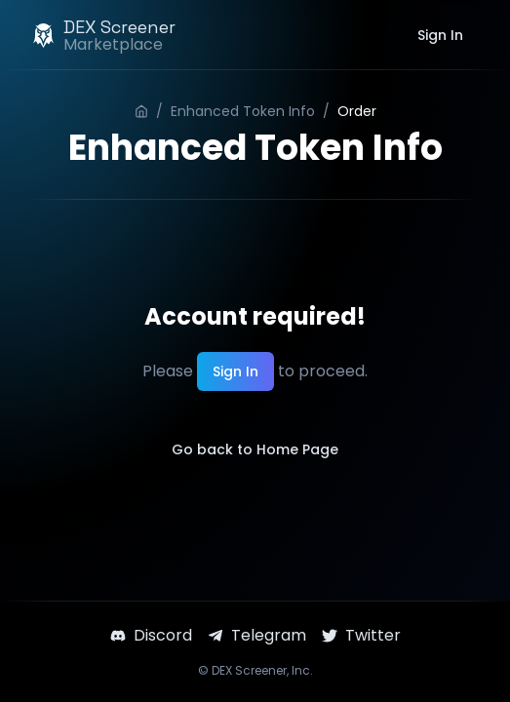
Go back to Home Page (255, 449)
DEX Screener (249, 670)
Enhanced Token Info (243, 111)
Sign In (440, 35)
